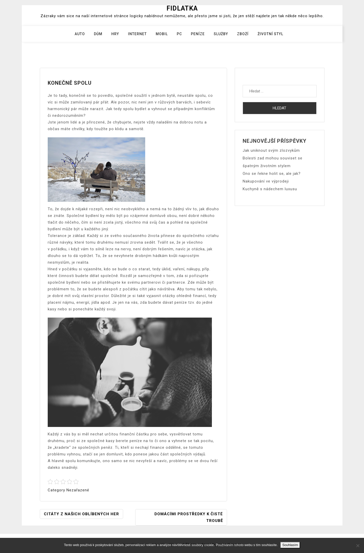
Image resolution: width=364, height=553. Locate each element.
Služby (221, 34)
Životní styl (270, 34)
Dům (98, 34)
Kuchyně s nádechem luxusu (270, 189)
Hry (115, 34)
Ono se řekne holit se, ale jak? (272, 173)
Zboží (243, 34)
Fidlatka (182, 8)
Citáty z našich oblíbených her (81, 514)
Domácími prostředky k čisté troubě (188, 517)
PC (179, 34)
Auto (80, 34)
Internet (137, 34)
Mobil (162, 34)
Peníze (198, 34)
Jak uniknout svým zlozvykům (271, 150)
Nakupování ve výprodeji (266, 181)
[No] (357, 545)
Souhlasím (290, 545)
